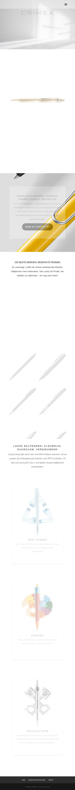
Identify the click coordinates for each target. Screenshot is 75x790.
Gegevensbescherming (36, 780)
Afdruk (50, 780)
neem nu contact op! (37, 226)
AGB (23, 780)
